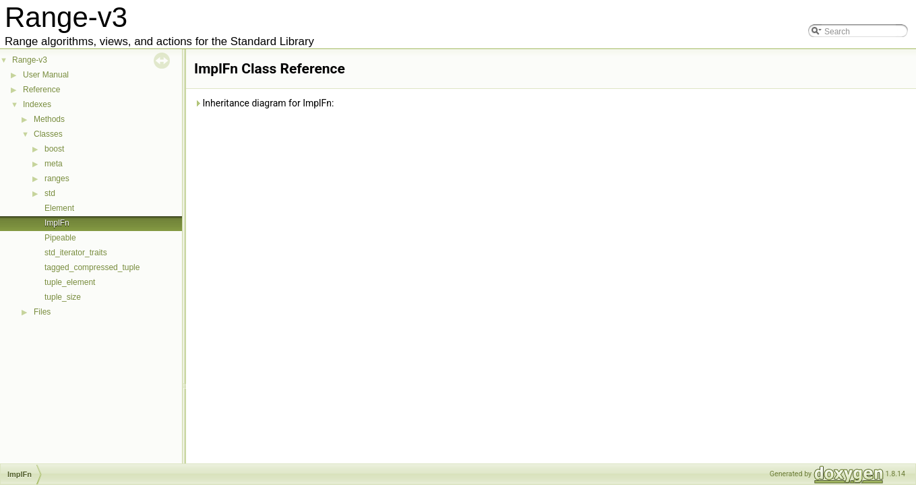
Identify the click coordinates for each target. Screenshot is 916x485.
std (49, 193)
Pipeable (60, 238)
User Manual (46, 74)
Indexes (37, 104)
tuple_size (62, 297)
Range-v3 (29, 60)
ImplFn (56, 223)
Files (42, 312)
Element (59, 208)
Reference (41, 89)
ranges (56, 178)
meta (53, 163)
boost (54, 149)
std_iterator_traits (75, 252)
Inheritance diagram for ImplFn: (264, 103)
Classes (48, 134)
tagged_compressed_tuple (92, 267)
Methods (49, 119)
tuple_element (69, 282)
